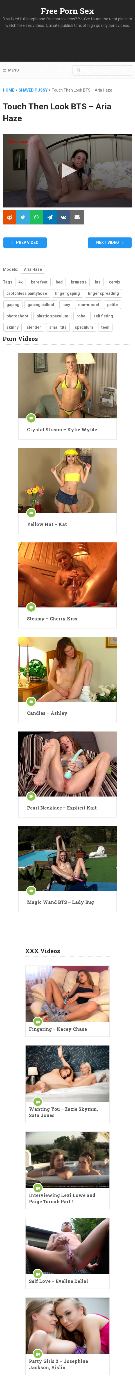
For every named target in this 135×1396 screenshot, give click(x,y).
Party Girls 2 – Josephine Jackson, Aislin (58, 1364)
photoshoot (17, 316)
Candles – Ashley (47, 713)
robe (80, 316)
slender (34, 327)
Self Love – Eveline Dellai (58, 1281)
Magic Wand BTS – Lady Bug (60, 902)
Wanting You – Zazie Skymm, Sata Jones (63, 1112)
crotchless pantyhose (26, 293)
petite (112, 304)
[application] (67, 170)
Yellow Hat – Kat (47, 524)
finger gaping (67, 293)
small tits (58, 327)
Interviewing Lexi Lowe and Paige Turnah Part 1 (62, 1198)
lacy (66, 304)
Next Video (109, 242)
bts (98, 282)
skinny (12, 327)
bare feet (39, 282)
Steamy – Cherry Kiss (52, 619)
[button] (67, 170)
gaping (12, 304)
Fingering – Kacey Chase (58, 1029)
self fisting (103, 316)
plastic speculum (52, 316)
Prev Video (25, 242)
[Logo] (18, 142)
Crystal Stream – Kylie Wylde (62, 429)
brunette (79, 282)
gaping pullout (41, 304)
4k (20, 282)
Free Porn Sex (67, 11)
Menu (13, 70)
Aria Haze (33, 269)
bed (59, 282)
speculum (84, 327)
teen (105, 327)
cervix (114, 282)
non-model (88, 304)
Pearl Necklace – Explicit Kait (62, 808)
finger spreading (103, 293)
